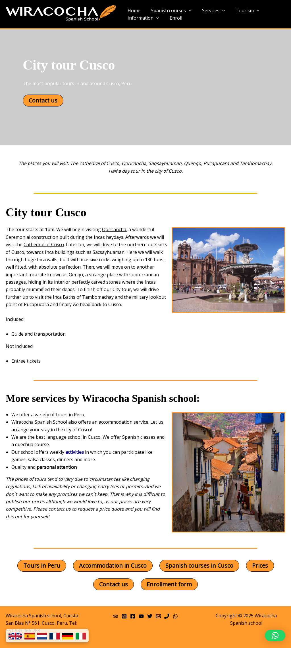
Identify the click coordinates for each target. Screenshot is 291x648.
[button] (275, 635)
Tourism (242, 10)
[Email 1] (158, 616)
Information (142, 18)
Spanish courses (169, 10)
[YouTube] (141, 616)
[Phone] (166, 616)
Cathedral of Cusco (44, 244)
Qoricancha (114, 229)
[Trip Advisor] (115, 616)
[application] (186, 10)
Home (133, 10)
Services (209, 10)
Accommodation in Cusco (113, 565)
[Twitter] (149, 616)
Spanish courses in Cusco (199, 565)
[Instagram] (124, 616)
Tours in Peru (41, 565)
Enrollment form (169, 584)
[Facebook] (132, 616)
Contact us (43, 100)
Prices (260, 565)
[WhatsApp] (175, 616)
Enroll (173, 18)
